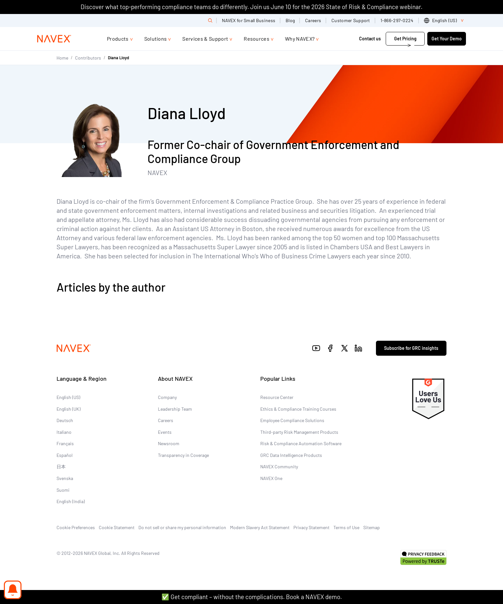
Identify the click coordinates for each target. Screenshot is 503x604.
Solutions (155, 38)
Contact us (370, 38)
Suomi (63, 490)
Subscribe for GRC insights (411, 348)
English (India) (71, 501)
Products (118, 38)
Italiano (64, 432)
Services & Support (205, 38)
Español (64, 455)
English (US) (68, 397)
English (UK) (69, 409)
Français (65, 443)
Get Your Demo (447, 38)
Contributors (88, 58)
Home (62, 58)
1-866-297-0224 (397, 20)
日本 (61, 466)
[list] (445, 20)
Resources (256, 38)
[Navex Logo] (54, 39)
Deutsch (65, 420)
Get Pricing (405, 38)
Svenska (65, 478)
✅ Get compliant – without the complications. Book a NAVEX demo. (251, 596)
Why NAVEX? (300, 38)
